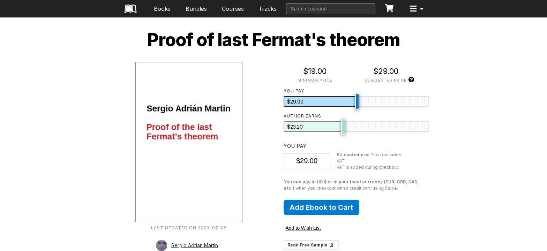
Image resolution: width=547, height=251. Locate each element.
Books (162, 8)
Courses (233, 8)
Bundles (196, 8)
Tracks (267, 8)
